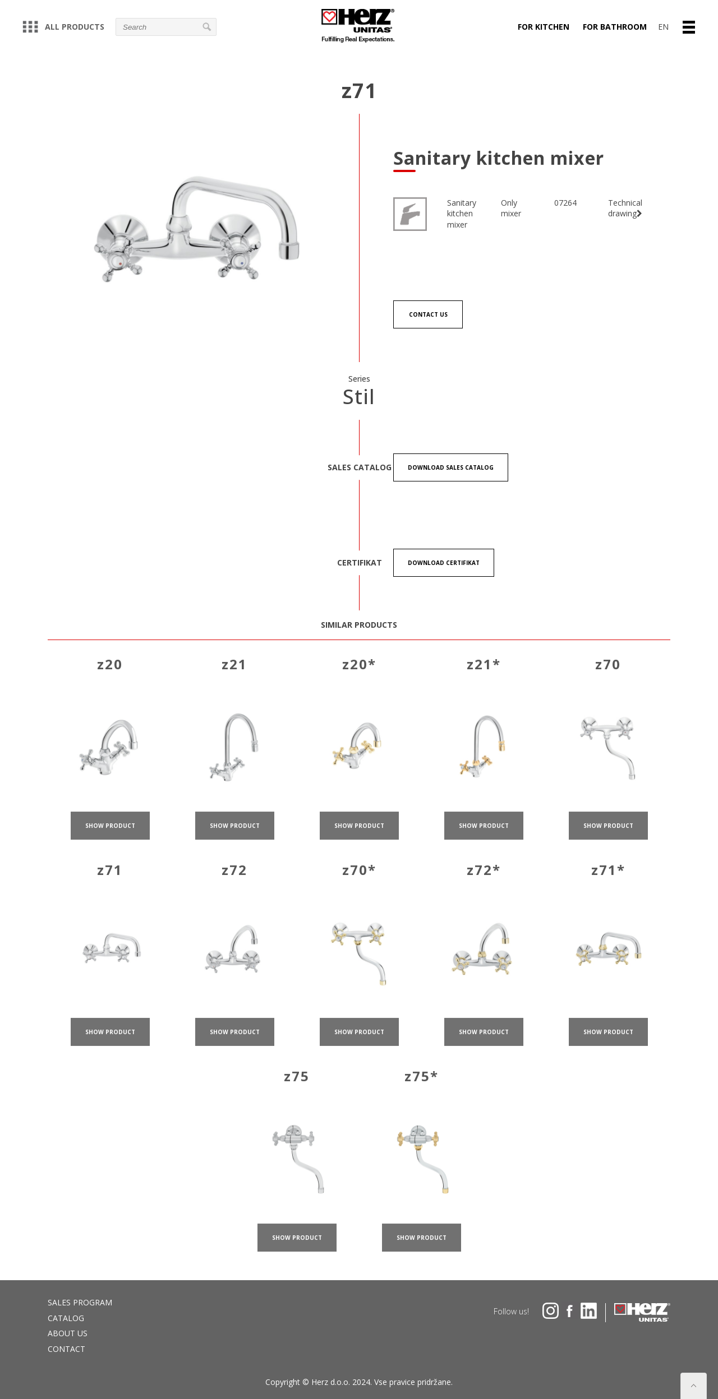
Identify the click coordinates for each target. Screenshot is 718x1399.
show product (110, 837)
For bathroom (615, 26)
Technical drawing (625, 208)
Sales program (80, 1302)
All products (63, 27)
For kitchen (543, 26)
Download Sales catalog (451, 467)
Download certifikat (444, 563)
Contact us (428, 314)
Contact (66, 1349)
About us (68, 1333)
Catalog (66, 1318)
